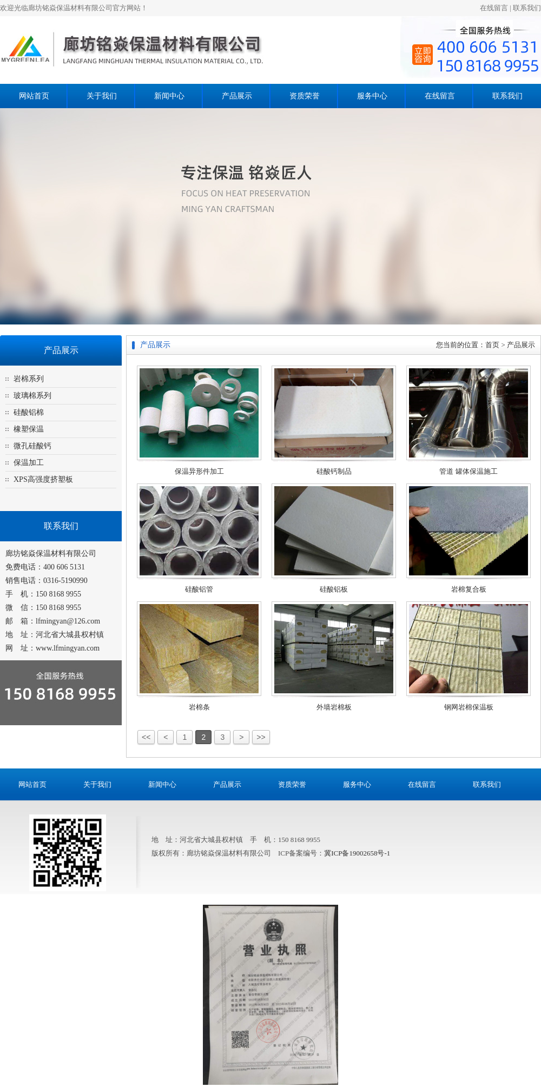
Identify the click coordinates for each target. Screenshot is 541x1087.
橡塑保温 (29, 429)
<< (146, 737)
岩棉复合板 (468, 589)
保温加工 (29, 463)
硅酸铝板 (334, 589)
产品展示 (237, 96)
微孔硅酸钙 (32, 446)
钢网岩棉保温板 (468, 707)
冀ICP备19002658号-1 (357, 853)
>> (260, 737)
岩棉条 (199, 707)
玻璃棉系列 (32, 396)
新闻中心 (169, 96)
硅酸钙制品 (334, 471)
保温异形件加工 (199, 471)
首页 (492, 345)
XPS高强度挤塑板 (43, 479)
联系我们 (527, 8)
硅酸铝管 (199, 589)
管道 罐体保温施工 (468, 471)
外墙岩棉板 (334, 707)
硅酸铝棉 (29, 412)
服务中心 (372, 96)
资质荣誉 (304, 96)
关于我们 (102, 96)
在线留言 (494, 8)
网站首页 (34, 96)
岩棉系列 (29, 379)
